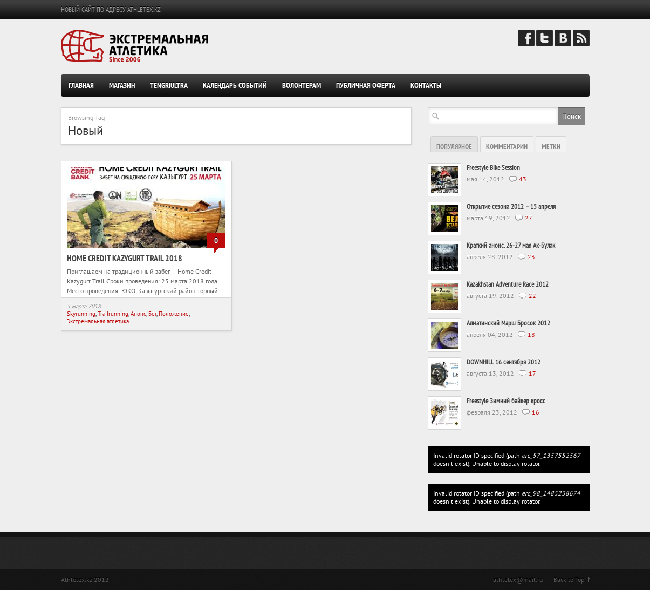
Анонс (138, 313)
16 (535, 412)
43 (522, 179)
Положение (174, 313)
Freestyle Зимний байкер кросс (506, 400)
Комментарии (507, 146)
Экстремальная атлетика (98, 321)
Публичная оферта (365, 85)
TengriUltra (169, 85)
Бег (152, 313)
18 (531, 334)
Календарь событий (235, 85)
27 (528, 218)
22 (532, 295)
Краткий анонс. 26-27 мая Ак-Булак (511, 245)
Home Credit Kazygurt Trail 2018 (124, 258)
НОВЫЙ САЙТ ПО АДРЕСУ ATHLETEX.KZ (111, 9)
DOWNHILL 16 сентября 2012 (503, 362)
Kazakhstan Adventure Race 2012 (508, 284)
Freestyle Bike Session (493, 167)
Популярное (454, 146)
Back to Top (568, 579)
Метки (551, 146)
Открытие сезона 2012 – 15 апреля (511, 206)
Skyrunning (81, 313)
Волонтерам (301, 85)
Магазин (122, 85)
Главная (81, 85)
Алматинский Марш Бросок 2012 (508, 323)
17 (532, 373)
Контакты (425, 85)
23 (531, 257)
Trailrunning (113, 313)
